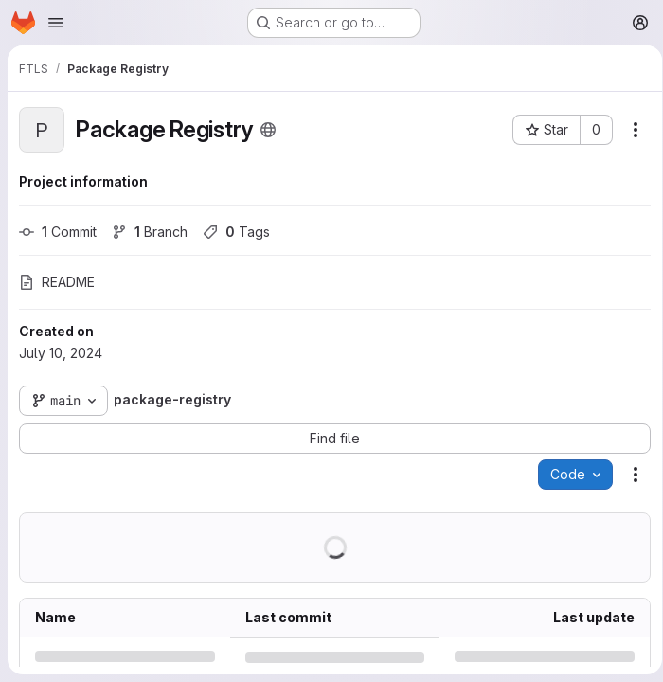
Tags (236, 232)
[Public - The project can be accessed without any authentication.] (268, 129)
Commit (58, 232)
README (57, 282)
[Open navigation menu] (56, 23)
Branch (150, 232)
